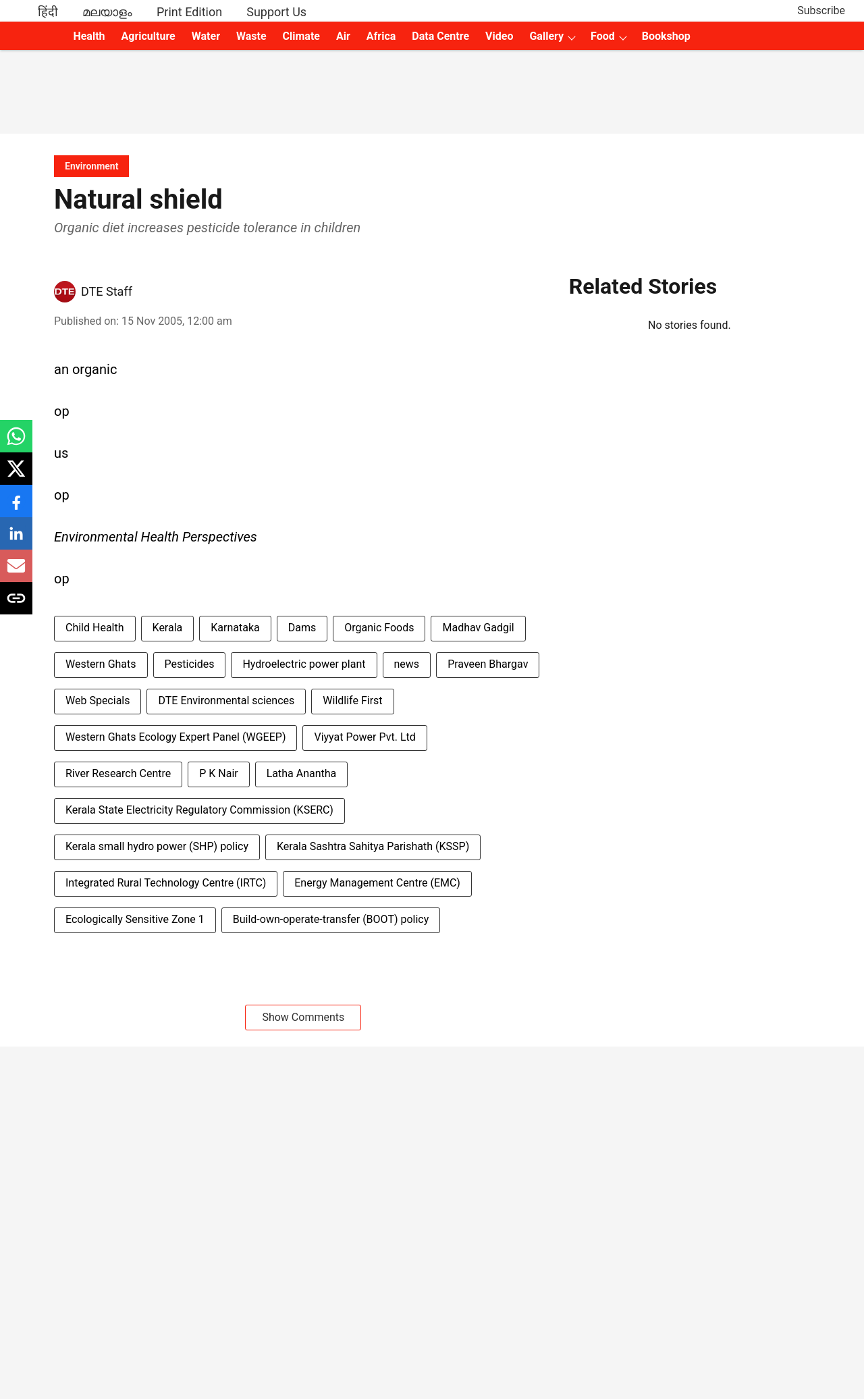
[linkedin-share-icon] (16, 540)
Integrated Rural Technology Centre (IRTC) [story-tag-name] (165, 882)
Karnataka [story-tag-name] (235, 627)
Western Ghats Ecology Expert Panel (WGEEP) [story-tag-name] (175, 737)
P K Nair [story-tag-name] (218, 773)
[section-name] (91, 165)
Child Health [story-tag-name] (94, 627)
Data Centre (440, 36)
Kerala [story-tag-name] (168, 627)
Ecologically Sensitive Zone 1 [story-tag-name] (135, 919)
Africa (381, 36)
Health (89, 36)
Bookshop (666, 36)
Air (343, 36)
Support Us (276, 12)
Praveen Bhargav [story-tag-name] (488, 664)
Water (206, 36)
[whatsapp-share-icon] (16, 443)
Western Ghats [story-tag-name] (100, 664)
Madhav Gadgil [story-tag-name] (478, 627)
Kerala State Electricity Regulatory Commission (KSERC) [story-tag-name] (199, 809)
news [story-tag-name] (407, 664)
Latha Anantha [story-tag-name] (302, 773)
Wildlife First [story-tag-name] (352, 700)
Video (499, 36)
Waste (251, 36)
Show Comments (303, 1017)
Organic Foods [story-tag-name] (379, 627)
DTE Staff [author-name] (106, 291)
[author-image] (65, 291)
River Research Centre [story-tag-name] (118, 773)
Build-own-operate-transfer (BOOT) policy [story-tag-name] (331, 919)
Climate (301, 36)
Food (603, 36)
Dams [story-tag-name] (302, 627)
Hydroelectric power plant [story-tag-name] (303, 664)
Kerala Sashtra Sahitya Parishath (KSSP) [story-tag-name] (373, 846)
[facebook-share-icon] (16, 508)
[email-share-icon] (16, 572)
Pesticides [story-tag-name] (190, 664)
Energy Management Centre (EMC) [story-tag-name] (377, 882)
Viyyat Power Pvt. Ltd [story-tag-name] (364, 737)
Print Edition (189, 12)
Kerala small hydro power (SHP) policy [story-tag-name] (156, 846)
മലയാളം (107, 12)
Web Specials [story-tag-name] (97, 700)
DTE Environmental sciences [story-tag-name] (226, 700)
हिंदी (48, 12)
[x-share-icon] (16, 475)
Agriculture (149, 36)
